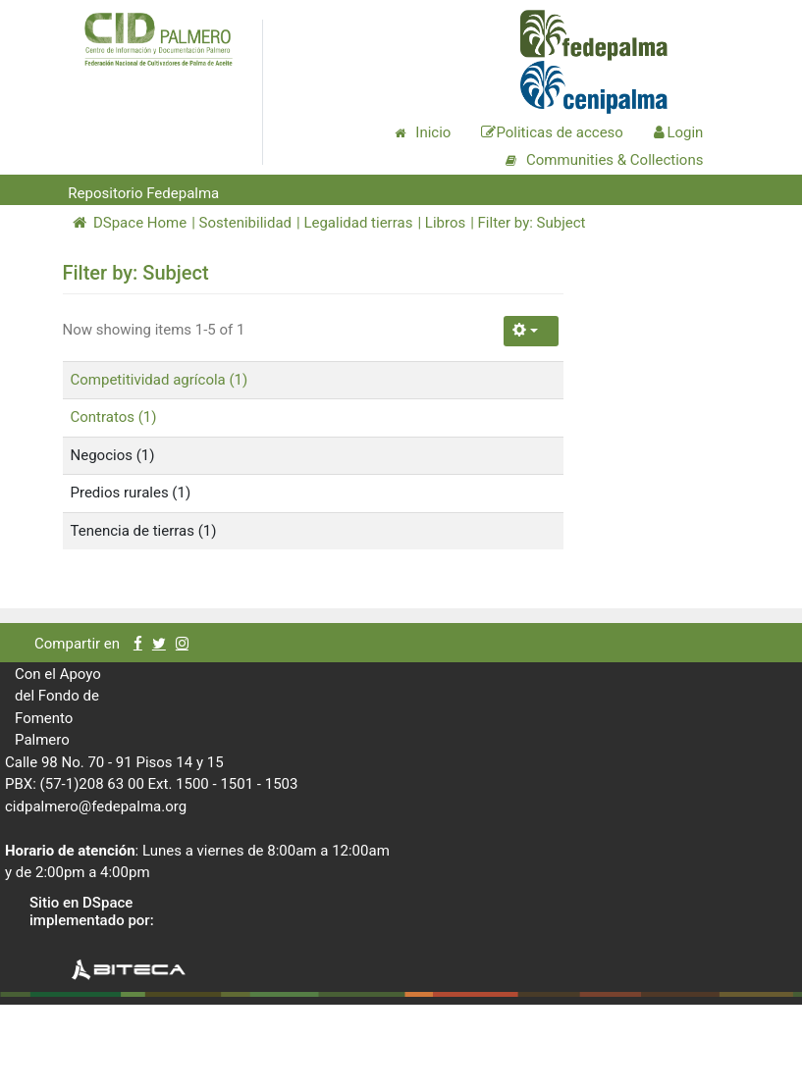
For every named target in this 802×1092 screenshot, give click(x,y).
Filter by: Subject (532, 223)
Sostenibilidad (245, 223)
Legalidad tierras (357, 223)
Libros (445, 223)
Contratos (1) (114, 417)
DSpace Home (130, 223)
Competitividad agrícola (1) (159, 380)
